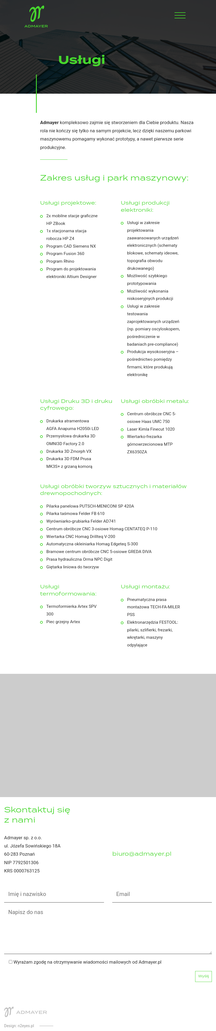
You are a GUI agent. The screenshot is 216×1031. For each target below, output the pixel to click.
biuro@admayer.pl (142, 854)
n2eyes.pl (26, 1026)
